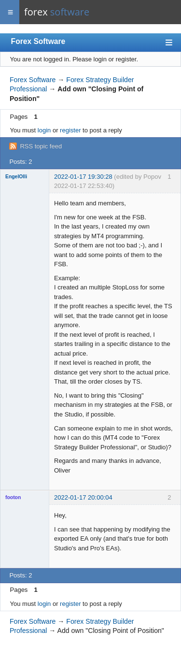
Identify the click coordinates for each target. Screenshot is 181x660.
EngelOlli (16, 176)
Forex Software (38, 41)
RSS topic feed (41, 146)
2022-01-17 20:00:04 (83, 497)
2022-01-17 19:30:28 (83, 176)
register (70, 130)
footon (13, 497)
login (44, 130)
